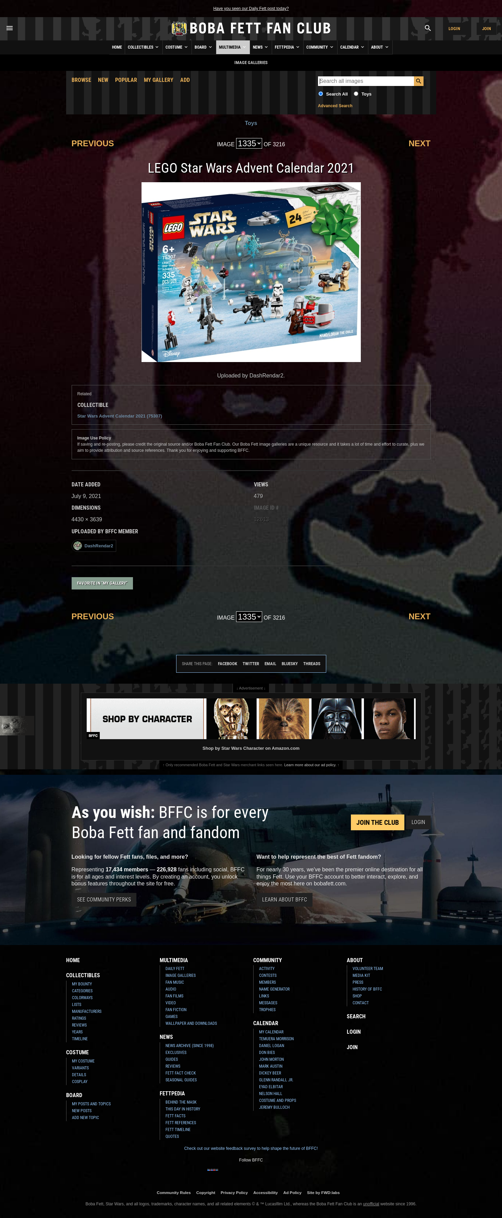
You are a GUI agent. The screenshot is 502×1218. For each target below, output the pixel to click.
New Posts (81, 1110)
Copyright (205, 1192)
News (261, 47)
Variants (80, 1068)
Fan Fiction (176, 1009)
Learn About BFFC (284, 899)
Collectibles (144, 47)
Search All (337, 94)
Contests (268, 975)
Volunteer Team (368, 968)
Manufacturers (86, 1011)
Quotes (172, 1136)
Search (356, 1016)
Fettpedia (288, 47)
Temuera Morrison (276, 1038)
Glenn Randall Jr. (276, 1080)
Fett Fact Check (181, 1073)
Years (77, 1032)
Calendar (352, 47)
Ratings (79, 1018)
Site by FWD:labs (323, 1192)
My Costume (83, 1061)
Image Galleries (181, 975)
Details (79, 1074)
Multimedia (233, 47)
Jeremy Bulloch (274, 1107)
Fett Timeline (178, 1129)
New (103, 80)
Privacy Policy (234, 1192)
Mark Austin (270, 1066)
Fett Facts (175, 1116)
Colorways (82, 997)
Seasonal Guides (181, 1080)
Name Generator (274, 989)
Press (358, 982)
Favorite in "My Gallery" (102, 583)
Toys (366, 94)
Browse (81, 80)
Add (185, 80)
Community (320, 47)
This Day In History (183, 1109)
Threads (311, 663)
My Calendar (271, 1032)
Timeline (80, 1038)
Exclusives (176, 1052)
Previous (93, 143)
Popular (126, 80)
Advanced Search (335, 105)
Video (171, 1002)
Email (270, 663)
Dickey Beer (270, 1073)
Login (454, 28)
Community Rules (174, 1192)
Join (486, 28)
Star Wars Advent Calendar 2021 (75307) (119, 416)
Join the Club (377, 822)
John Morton (271, 1059)
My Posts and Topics (91, 1104)
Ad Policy (292, 1192)
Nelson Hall (270, 1093)
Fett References (181, 1122)
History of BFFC (367, 989)
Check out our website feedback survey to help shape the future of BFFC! (251, 1148)
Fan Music (175, 982)
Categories (82, 991)
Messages (268, 1002)
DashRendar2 (93, 546)
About (380, 47)
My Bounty (82, 984)
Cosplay (79, 1081)
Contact (361, 1002)
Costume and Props (277, 1100)
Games (171, 1016)
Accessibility (265, 1192)
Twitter (251, 663)
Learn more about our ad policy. (310, 765)
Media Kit (361, 975)
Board (204, 47)
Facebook (227, 663)
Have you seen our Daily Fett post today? (251, 8)
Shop (357, 996)
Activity (266, 968)
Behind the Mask (181, 1102)
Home (117, 47)
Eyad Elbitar (271, 1086)
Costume (177, 47)
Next (419, 143)
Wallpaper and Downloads (191, 1023)
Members (267, 982)
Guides (172, 1059)
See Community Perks (104, 899)
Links (264, 996)
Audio (171, 989)
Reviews (79, 1025)
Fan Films (174, 996)
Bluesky (290, 663)
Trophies (267, 1009)
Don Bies (267, 1052)
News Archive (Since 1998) (190, 1045)
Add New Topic (85, 1117)
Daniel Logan (271, 1045)
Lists (76, 1004)
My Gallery (158, 80)
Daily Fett (175, 968)
